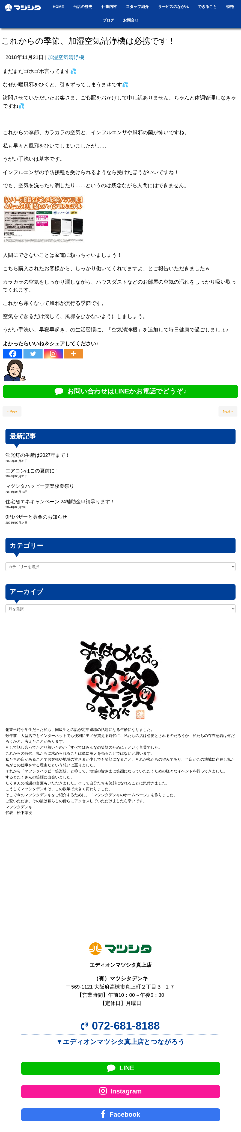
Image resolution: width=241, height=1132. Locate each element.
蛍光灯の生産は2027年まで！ (37, 455)
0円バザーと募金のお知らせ (36, 517)
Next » (228, 411)
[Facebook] (12, 353)
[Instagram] (53, 353)
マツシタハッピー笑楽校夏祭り (39, 486)
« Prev (12, 411)
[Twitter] (33, 353)
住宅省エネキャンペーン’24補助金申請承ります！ (60, 501)
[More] (73, 353)
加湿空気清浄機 (66, 57)
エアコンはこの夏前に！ (32, 471)
